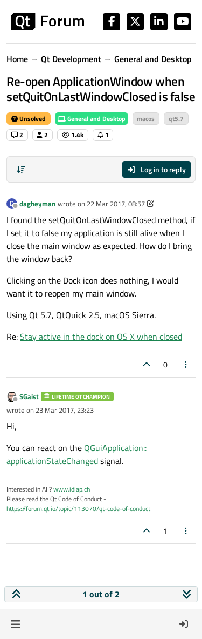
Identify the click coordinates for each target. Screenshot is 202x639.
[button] (15, 624)
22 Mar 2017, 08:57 (116, 203)
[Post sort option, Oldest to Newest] (21, 169)
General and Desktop (92, 118)
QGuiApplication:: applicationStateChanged (76, 454)
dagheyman (37, 203)
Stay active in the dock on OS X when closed (101, 336)
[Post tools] (186, 364)
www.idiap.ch (71, 489)
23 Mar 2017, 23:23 (65, 410)
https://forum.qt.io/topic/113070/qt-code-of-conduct (78, 508)
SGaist (29, 396)
